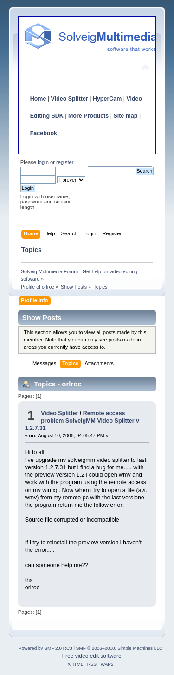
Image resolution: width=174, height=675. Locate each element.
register (64, 162)
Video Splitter (69, 98)
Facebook (43, 133)
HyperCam (107, 98)
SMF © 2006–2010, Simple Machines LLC (119, 647)
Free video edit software (92, 656)
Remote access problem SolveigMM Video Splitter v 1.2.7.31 (82, 420)
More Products (88, 116)
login (43, 162)
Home (38, 98)
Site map (125, 116)
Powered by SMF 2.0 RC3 (45, 647)
